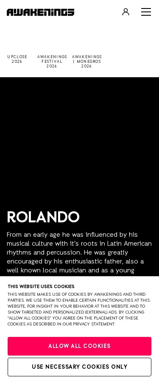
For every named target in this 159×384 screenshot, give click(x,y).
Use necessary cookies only (79, 367)
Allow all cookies (79, 346)
